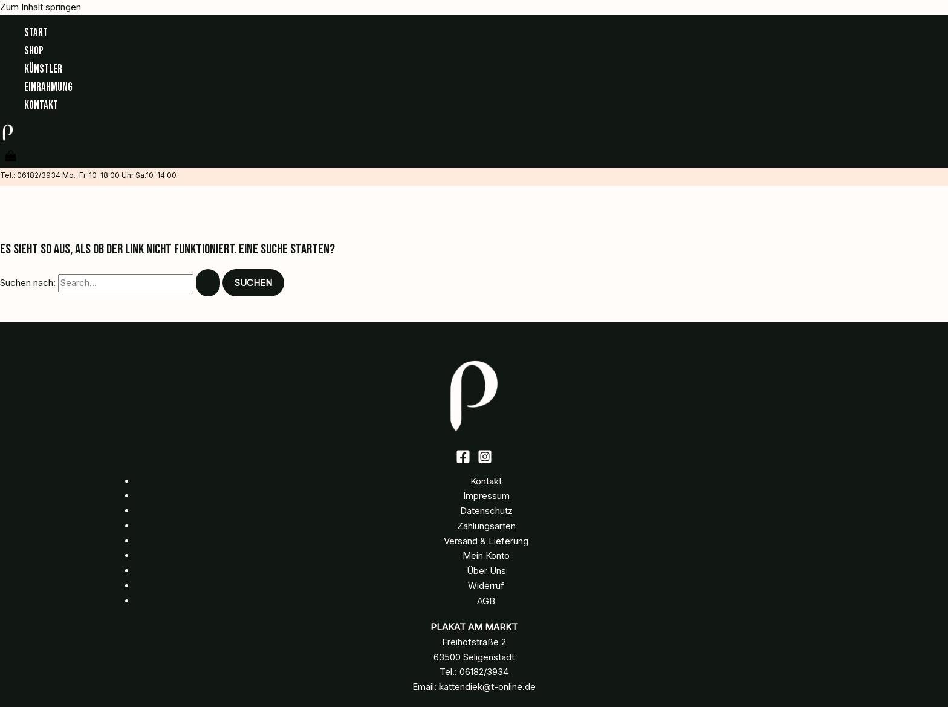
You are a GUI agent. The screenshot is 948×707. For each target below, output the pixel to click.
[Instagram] (485, 460)
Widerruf (486, 585)
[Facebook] (463, 460)
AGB (486, 601)
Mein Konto (486, 555)
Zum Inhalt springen (40, 7)
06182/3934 (483, 671)
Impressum (486, 495)
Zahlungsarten (486, 526)
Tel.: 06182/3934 (30, 175)
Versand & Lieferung (486, 541)
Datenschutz (486, 510)
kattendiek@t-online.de (487, 686)
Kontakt (486, 481)
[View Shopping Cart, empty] (11, 157)
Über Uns (486, 570)
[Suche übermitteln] (208, 282)
